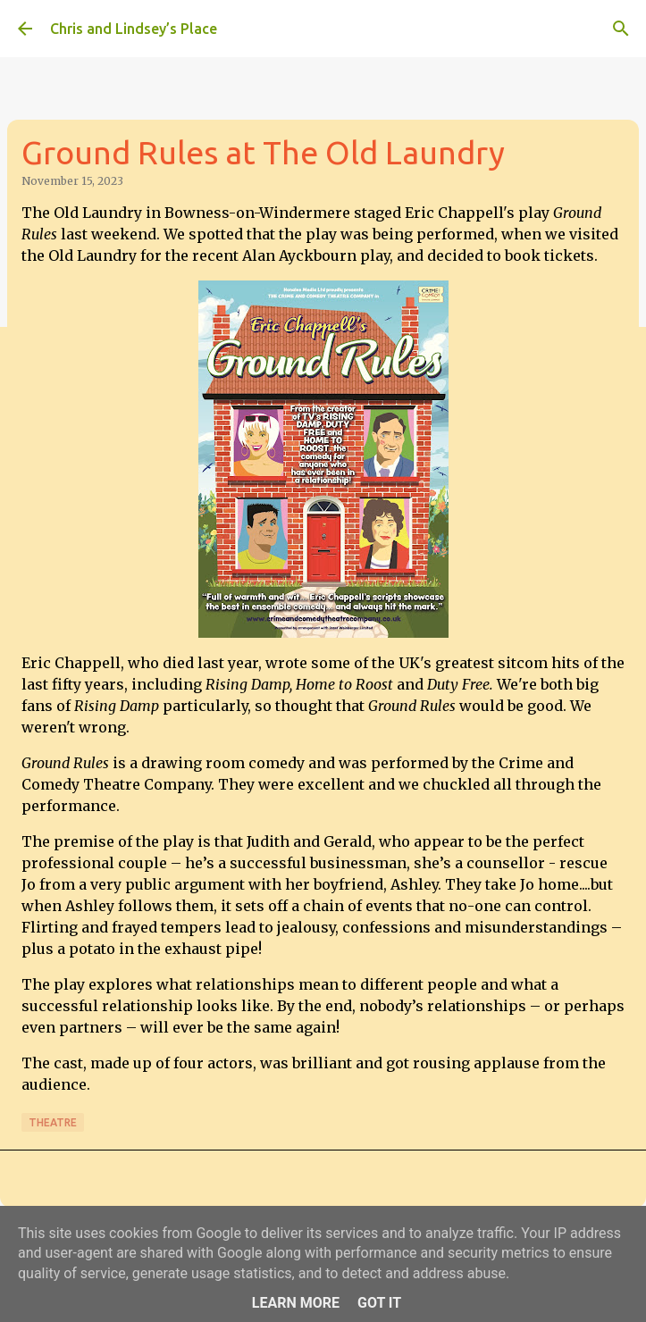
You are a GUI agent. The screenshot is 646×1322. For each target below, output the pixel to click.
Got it (379, 1302)
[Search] (621, 28)
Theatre (53, 1122)
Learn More (296, 1302)
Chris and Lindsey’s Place (133, 29)
